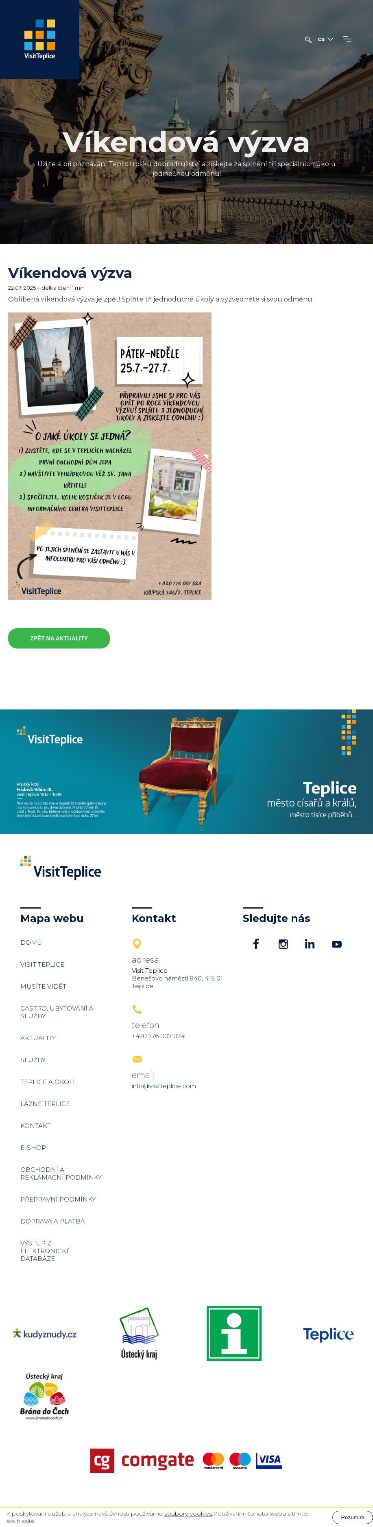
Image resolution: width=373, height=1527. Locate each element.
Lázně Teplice (45, 1104)
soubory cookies (188, 1513)
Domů (31, 942)
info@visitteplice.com (164, 1086)
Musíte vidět (43, 986)
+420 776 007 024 (158, 1036)
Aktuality (38, 1038)
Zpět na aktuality (59, 638)
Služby (33, 1060)
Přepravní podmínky (58, 1199)
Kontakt (35, 1126)
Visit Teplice (42, 964)
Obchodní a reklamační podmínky (61, 1173)
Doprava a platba (52, 1221)
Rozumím (352, 1517)
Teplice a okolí (47, 1082)
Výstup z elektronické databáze (45, 1250)
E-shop (33, 1148)
